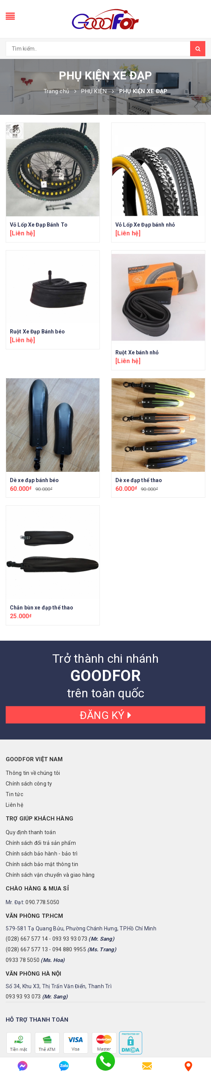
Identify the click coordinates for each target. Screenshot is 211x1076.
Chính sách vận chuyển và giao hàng (50, 819)
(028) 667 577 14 (27, 882)
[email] (147, 1066)
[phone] (105, 1066)
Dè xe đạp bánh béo (34, 480)
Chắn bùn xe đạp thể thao (41, 551)
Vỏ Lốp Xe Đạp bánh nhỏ (145, 225)
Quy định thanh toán (31, 776)
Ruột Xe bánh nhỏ (137, 352)
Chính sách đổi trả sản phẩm (41, 787)
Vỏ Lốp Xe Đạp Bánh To (39, 225)
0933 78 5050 (22, 904)
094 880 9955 (69, 893)
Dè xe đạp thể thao (138, 480)
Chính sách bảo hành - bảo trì (41, 797)
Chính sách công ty (29, 727)
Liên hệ (14, 749)
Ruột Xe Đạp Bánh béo (37, 332)
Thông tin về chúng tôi (33, 717)
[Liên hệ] (188, 1066)
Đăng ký (105, 658)
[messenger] (22, 1066)
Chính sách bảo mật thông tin (42, 808)
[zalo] (64, 1066)
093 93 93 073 (69, 882)
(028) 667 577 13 (27, 893)
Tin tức (14, 738)
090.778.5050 (42, 846)
